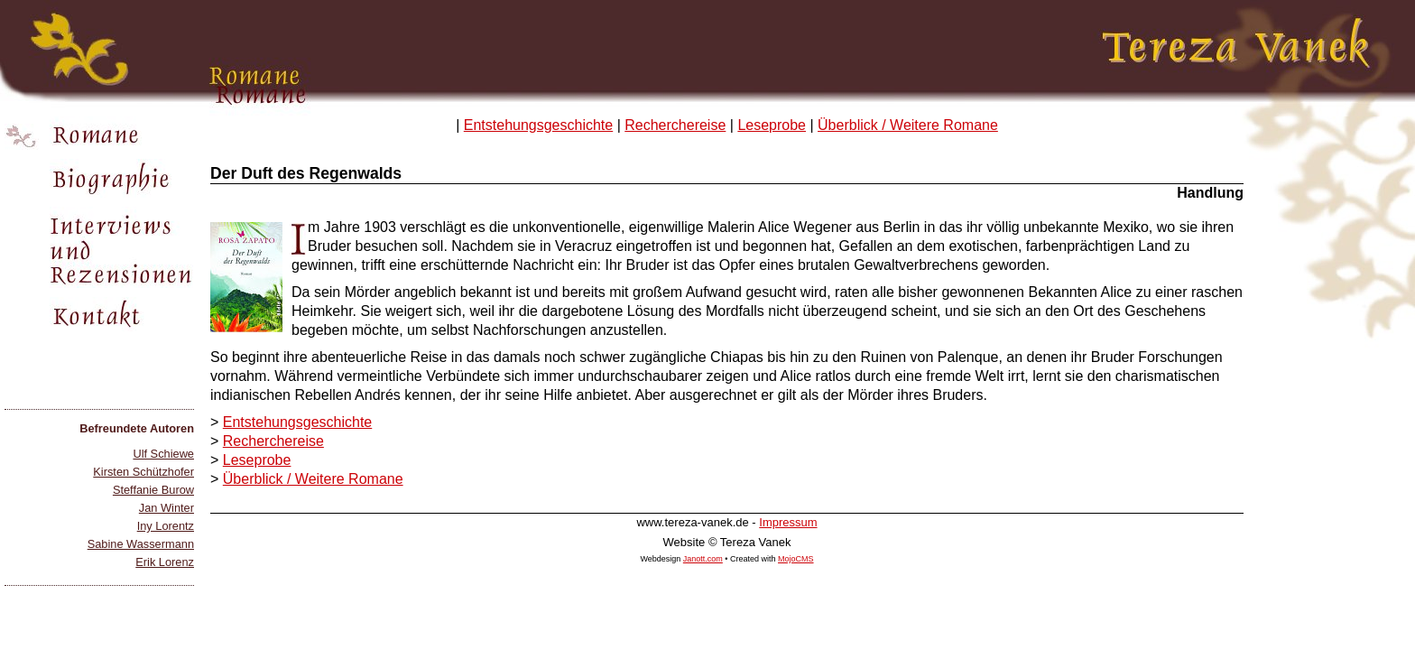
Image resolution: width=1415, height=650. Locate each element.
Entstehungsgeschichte (538, 125)
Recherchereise (675, 125)
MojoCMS (796, 558)
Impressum (788, 522)
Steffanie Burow (153, 490)
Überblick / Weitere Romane (908, 125)
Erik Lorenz (164, 562)
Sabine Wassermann (141, 544)
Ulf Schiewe (163, 453)
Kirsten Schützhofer (143, 471)
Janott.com (703, 558)
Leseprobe (771, 125)
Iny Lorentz (165, 526)
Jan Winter (166, 508)
